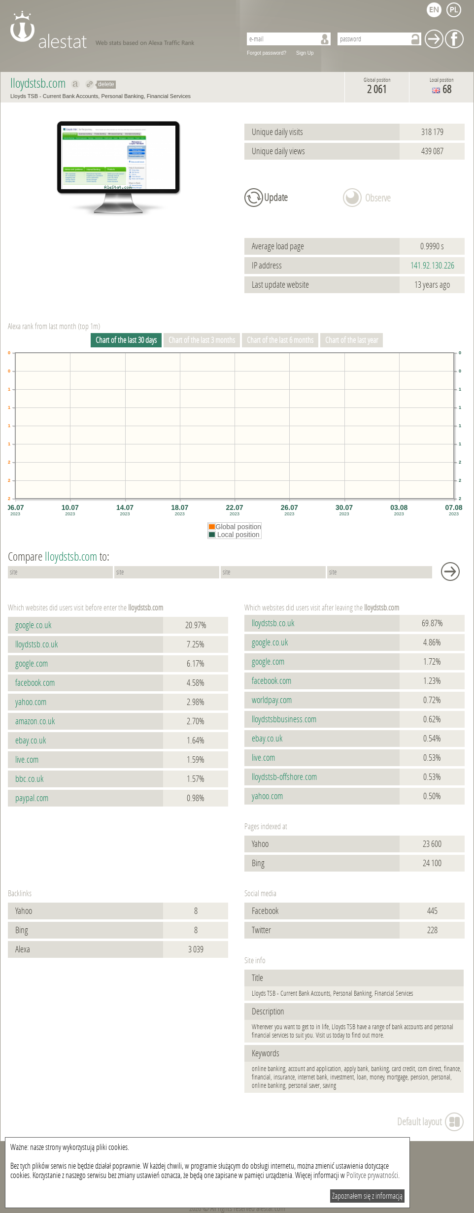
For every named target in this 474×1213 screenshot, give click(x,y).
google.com (31, 663)
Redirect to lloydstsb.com (90, 84)
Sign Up (305, 53)
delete (106, 84)
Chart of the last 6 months (280, 340)
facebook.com (35, 682)
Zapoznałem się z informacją (367, 1196)
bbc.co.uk (29, 779)
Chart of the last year (351, 340)
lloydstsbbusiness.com (284, 719)
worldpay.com (272, 700)
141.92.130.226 (432, 265)
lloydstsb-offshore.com (284, 777)
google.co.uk (33, 625)
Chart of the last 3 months (202, 340)
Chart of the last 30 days (126, 340)
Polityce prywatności (372, 1175)
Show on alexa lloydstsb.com (75, 84)
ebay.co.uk (30, 740)
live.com (26, 759)
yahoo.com (30, 702)
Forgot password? (266, 53)
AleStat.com (120, 29)
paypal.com (31, 798)
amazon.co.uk (35, 721)
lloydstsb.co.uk (36, 644)
